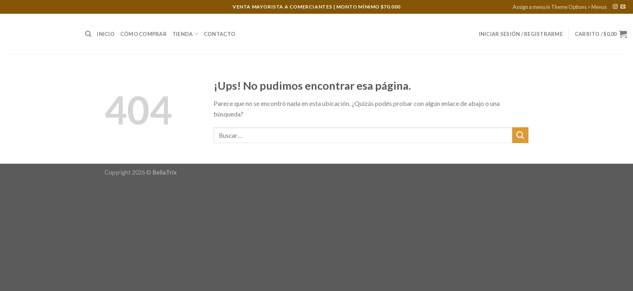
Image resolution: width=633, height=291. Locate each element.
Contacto (219, 34)
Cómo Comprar (143, 34)
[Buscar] (88, 34)
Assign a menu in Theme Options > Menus (560, 7)
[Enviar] (520, 135)
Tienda (185, 34)
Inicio (106, 34)
